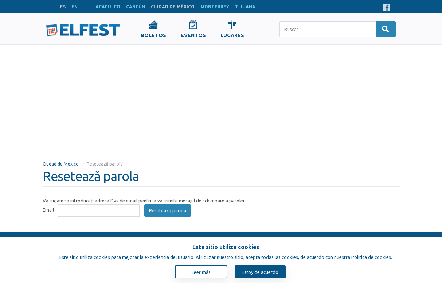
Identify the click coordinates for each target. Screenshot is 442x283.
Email (48, 209)
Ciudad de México (61, 164)
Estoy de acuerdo (260, 272)
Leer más (201, 272)
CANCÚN (135, 6)
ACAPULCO (107, 6)
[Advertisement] (221, 100)
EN (74, 6)
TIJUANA (245, 6)
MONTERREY (214, 6)
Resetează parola (167, 210)
